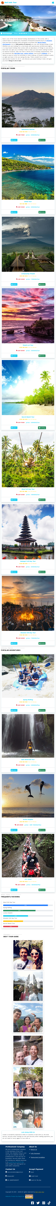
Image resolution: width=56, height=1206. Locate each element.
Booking (42, 140)
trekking (44, 53)
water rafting (28, 53)
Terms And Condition (38, 1157)
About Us (34, 1149)
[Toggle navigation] (53, 3)
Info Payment (35, 1153)
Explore (14, 140)
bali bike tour (18, 53)
